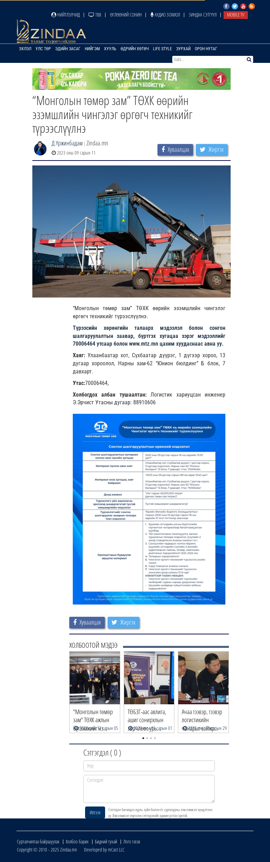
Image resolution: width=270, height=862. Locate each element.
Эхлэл (25, 48)
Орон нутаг (206, 48)
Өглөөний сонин (126, 14)
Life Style (162, 48)
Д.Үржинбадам (67, 143)
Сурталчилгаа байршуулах (38, 841)
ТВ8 (95, 14)
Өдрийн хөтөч (135, 48)
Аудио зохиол (165, 14)
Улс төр (43, 48)
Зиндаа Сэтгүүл (203, 14)
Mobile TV (235, 14)
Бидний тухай (106, 841)
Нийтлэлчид (65, 14)
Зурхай (183, 48)
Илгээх (95, 812)
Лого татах (131, 841)
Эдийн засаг (68, 48)
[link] (143, 343)
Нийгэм (92, 48)
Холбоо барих (77, 841)
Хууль (110, 48)
